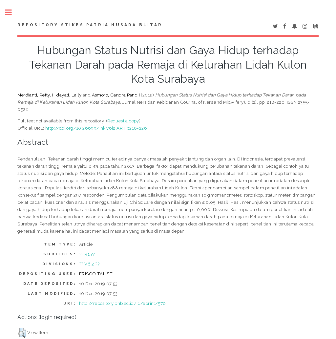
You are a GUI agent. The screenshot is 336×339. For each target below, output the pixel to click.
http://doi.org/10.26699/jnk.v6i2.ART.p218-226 (96, 128)
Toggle (12, 12)
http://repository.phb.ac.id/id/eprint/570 (122, 303)
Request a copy (123, 120)
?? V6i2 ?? (89, 263)
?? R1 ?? (87, 254)
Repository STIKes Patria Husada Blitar (89, 25)
